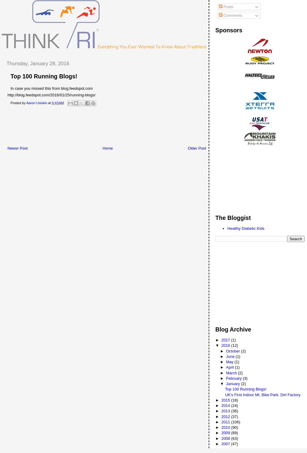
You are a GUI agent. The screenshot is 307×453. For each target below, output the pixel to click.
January (233, 383)
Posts (226, 6)
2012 (226, 416)
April (230, 367)
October (233, 351)
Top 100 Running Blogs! (246, 389)
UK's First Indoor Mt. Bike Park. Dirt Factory (263, 395)
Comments (230, 15)
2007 (226, 444)
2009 (226, 433)
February (234, 378)
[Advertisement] (110, 127)
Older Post (197, 148)
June (231, 356)
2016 (226, 345)
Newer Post (17, 148)
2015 (226, 400)
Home (108, 148)
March (232, 373)
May (230, 362)
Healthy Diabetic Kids (245, 228)
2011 (226, 422)
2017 (226, 340)
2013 (226, 411)
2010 (226, 427)
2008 (226, 438)
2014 (226, 405)
